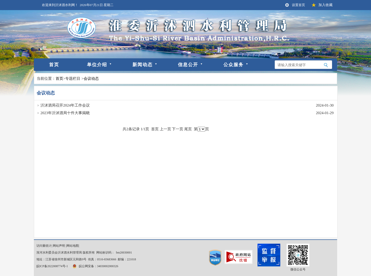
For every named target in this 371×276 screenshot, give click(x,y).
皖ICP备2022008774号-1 (52, 266)
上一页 (165, 129)
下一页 (177, 129)
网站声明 (59, 245)
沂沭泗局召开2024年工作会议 (65, 105)
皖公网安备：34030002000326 (95, 266)
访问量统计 (44, 245)
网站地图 (72, 245)
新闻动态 (142, 64)
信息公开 (188, 64)
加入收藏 (325, 5)
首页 (54, 64)
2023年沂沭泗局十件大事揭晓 (65, 113)
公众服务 (233, 64)
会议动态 (91, 79)
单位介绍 (97, 64)
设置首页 (298, 5)
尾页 (188, 129)
